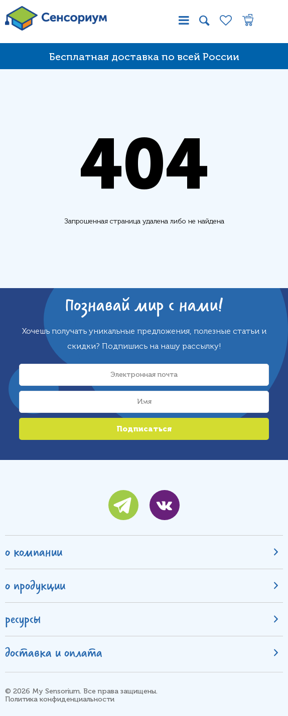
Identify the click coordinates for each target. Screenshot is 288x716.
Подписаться (144, 428)
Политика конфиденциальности (59, 699)
